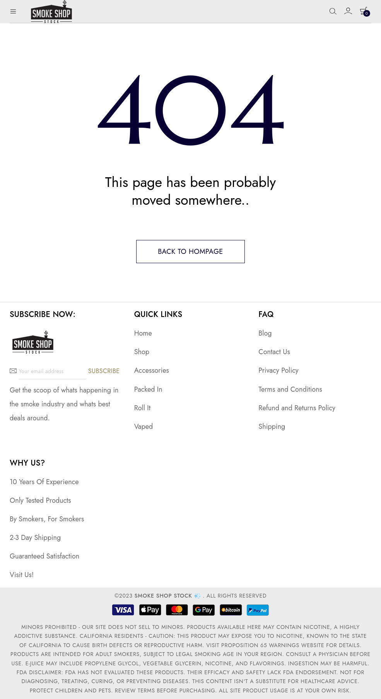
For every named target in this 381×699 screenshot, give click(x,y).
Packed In (148, 389)
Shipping (271, 426)
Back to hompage (190, 252)
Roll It (142, 407)
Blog (265, 333)
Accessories (151, 370)
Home (143, 333)
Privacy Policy (278, 370)
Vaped (143, 426)
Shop (141, 351)
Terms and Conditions (290, 389)
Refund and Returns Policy (296, 407)
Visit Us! (22, 574)
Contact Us (274, 351)
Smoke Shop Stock (163, 596)
